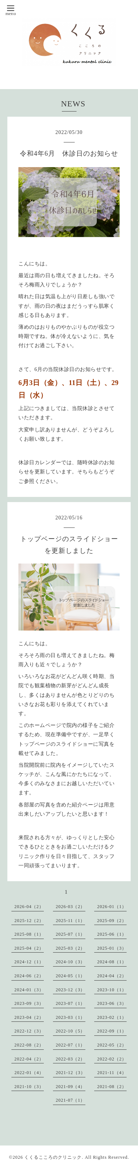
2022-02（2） (112, 1059)
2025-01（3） (112, 948)
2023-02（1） (112, 1017)
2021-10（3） (29, 1086)
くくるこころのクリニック (53, 1157)
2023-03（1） (70, 1017)
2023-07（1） (70, 1003)
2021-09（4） (70, 1086)
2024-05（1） (70, 975)
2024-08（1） (112, 961)
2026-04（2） (29, 906)
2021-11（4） (112, 1072)
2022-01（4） (29, 1072)
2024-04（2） (112, 975)
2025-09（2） (112, 920)
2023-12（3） (70, 989)
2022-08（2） (29, 1045)
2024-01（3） (29, 989)
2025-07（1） (70, 934)
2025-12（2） (29, 920)
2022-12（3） (29, 1031)
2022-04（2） (29, 1059)
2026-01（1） (112, 906)
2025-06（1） (112, 934)
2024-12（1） (29, 961)
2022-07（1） (70, 1045)
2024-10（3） (70, 961)
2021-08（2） (112, 1086)
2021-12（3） (70, 1072)
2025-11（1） (70, 920)
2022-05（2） (112, 1045)
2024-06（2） (29, 975)
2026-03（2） (70, 906)
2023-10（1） (112, 989)
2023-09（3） (29, 1003)
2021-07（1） (70, 1100)
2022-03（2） (70, 1059)
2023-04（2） (29, 1017)
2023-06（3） (112, 1003)
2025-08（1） (29, 934)
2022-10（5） (70, 1031)
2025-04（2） (29, 948)
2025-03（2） (70, 948)
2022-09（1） (112, 1031)
